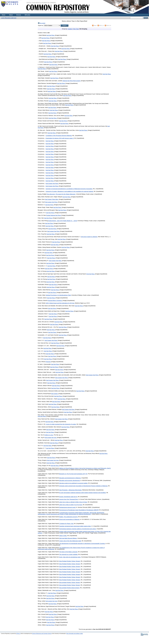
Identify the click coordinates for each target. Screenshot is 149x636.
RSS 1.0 (101, 25)
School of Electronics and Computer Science (42, 633)
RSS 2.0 (108, 25)
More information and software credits (74, 633)
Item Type (76, 29)
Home (3, 15)
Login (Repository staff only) (8, 18)
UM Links (27, 15)
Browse (19, 15)
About (11, 15)
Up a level (42, 23)
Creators (70, 29)
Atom (95, 25)
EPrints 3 (18, 633)
